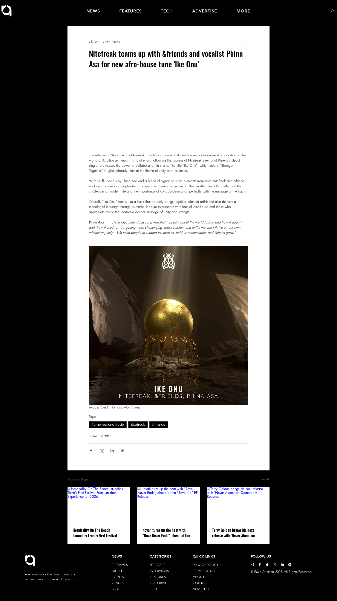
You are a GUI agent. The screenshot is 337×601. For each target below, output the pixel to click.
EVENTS (118, 577)
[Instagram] (252, 564)
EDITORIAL (158, 583)
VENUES (118, 583)
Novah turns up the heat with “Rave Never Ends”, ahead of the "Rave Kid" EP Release (166, 532)
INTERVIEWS (159, 571)
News (94, 436)
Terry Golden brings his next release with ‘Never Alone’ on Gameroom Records (233, 532)
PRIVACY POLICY (205, 565)
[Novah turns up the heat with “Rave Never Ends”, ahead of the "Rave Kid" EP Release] (168, 504)
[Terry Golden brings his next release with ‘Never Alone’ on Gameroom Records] (238, 504)
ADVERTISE (201, 589)
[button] (243, 11)
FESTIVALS (120, 565)
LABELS (117, 589)
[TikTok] (267, 564)
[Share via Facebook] (91, 450)
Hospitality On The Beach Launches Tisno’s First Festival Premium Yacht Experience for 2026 (95, 532)
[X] (274, 564)
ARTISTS (118, 571)
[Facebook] (259, 564)
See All (265, 479)
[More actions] (245, 41)
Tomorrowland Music (108, 424)
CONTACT (201, 583)
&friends (158, 424)
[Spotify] (290, 564)
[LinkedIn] (282, 564)
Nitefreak (138, 424)
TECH (154, 589)
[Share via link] (123, 450)
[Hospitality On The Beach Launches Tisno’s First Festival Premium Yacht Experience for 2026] (98, 504)
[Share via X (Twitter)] (102, 450)
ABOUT (198, 577)
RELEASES (157, 565)
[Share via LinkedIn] (112, 450)
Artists (105, 436)
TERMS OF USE (204, 571)
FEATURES (158, 577)
